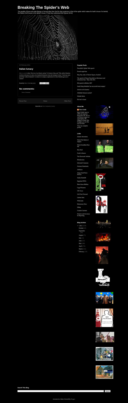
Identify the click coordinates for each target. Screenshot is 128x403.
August (81, 235)
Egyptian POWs (81, 181)
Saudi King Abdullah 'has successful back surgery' (91, 86)
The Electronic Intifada (83, 156)
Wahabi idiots (81, 96)
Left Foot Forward (82, 194)
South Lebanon (81, 153)
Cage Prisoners (81, 187)
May (80, 243)
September (82, 231)
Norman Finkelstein (82, 166)
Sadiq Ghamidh (81, 178)
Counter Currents (82, 210)
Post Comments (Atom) (48, 106)
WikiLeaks (80, 201)
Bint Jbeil (80, 150)
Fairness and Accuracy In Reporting (83, 214)
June (80, 240)
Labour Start (80, 197)
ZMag (79, 207)
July (80, 238)
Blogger (73, 399)
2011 (80, 225)
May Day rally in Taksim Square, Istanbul (89, 75)
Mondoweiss (80, 160)
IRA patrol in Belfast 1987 (84, 83)
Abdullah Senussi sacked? (84, 93)
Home (45, 101)
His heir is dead (81, 99)
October (81, 228)
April (80, 246)
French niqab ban (82, 71)
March (81, 249)
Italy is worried (23, 73)
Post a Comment (26, 92)
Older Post (67, 101)
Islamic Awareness (82, 136)
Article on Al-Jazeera (83, 89)
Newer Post (22, 101)
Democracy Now (82, 204)
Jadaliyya (79, 169)
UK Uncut (80, 191)
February (81, 251)
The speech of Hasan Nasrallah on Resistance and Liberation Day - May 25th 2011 (91, 79)
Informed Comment (82, 163)
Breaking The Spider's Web (43, 7)
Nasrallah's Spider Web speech (85, 68)
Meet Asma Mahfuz (82, 184)
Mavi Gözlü (82, 109)
